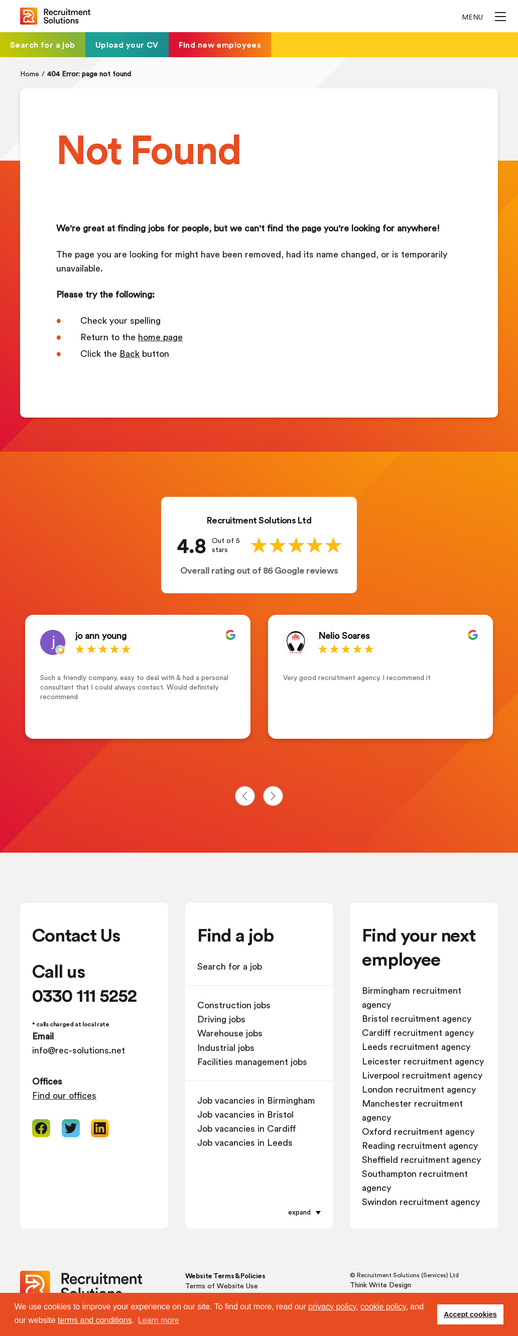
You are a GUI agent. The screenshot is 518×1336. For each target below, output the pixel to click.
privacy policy (332, 1306)
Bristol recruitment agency (416, 1018)
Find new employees (220, 44)
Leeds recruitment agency (416, 1046)
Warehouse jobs (230, 1032)
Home (29, 73)
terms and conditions (95, 1320)
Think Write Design (380, 1284)
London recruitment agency (419, 1089)
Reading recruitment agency (420, 1145)
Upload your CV (127, 44)
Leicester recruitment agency (423, 1060)
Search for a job (42, 44)
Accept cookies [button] (470, 1314)
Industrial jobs (225, 1047)
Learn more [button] (158, 1320)
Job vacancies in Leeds (245, 1142)
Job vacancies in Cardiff (246, 1128)
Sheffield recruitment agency (421, 1159)
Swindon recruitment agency (421, 1201)
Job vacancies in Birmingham (256, 1100)
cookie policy (383, 1306)
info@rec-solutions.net (78, 1049)
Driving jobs (221, 1018)
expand (299, 1212)
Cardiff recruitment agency (418, 1032)
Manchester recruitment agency (412, 1110)
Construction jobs (234, 1004)
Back (129, 353)
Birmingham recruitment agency (411, 997)
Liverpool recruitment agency (422, 1075)
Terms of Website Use (221, 1285)
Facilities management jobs (252, 1061)
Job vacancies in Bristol (245, 1114)
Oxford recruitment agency (418, 1131)
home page (160, 336)
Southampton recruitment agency (415, 1180)
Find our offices (64, 1095)
